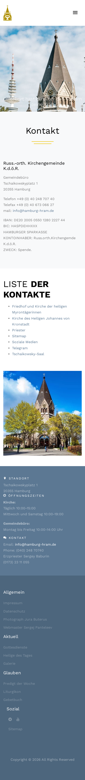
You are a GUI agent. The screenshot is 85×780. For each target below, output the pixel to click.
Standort (19, 478)
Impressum (12, 603)
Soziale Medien (25, 342)
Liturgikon (12, 692)
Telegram (20, 348)
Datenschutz (14, 611)
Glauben (12, 672)
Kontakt (18, 538)
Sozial (13, 708)
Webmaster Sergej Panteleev (27, 627)
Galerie (9, 663)
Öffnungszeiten (26, 495)
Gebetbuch (12, 700)
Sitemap (19, 336)
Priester (18, 330)
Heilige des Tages (17, 655)
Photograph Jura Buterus (25, 619)
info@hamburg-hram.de (33, 211)
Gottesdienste (15, 647)
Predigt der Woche (19, 683)
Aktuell (10, 636)
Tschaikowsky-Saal (28, 354)
